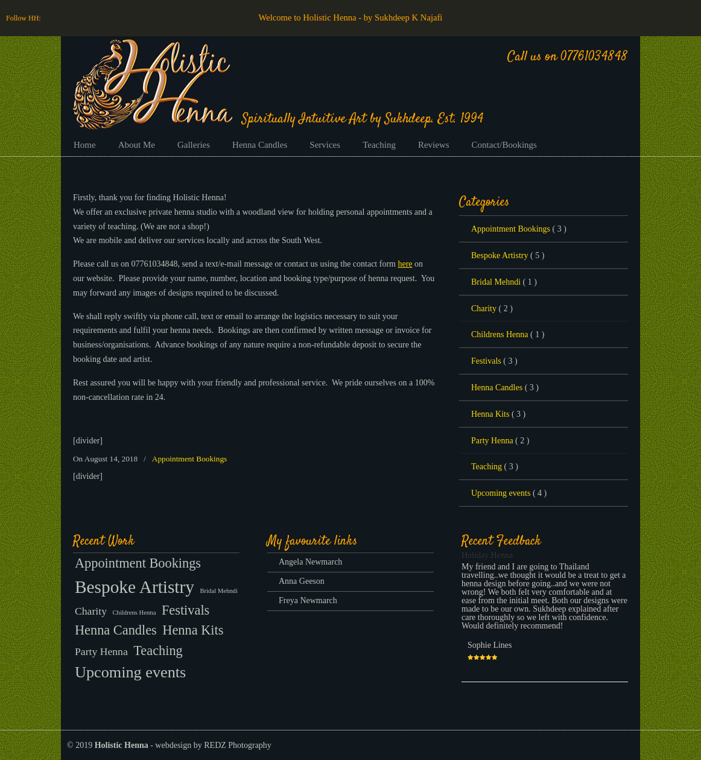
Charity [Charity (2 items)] (91, 611)
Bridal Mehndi (504, 282)
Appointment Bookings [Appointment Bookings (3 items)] (138, 563)
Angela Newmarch (310, 561)
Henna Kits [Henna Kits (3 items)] (192, 630)
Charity (492, 309)
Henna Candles (505, 388)
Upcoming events (509, 493)
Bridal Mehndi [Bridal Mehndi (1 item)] (218, 590)
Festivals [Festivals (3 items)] (185, 610)
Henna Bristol (152, 84)
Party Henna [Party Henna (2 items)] (101, 651)
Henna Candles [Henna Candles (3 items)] (116, 630)
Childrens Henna (507, 335)
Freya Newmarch (308, 600)
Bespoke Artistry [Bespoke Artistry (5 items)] (134, 587)
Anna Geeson (302, 581)
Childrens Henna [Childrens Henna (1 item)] (134, 612)
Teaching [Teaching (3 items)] (158, 650)
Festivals (494, 361)
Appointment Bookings (189, 458)
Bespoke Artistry (507, 256)
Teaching (494, 467)
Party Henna (500, 441)
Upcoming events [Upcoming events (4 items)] (130, 672)
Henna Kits (498, 414)
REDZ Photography (237, 745)
